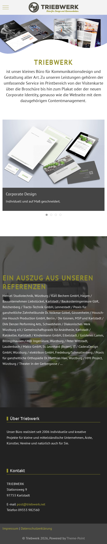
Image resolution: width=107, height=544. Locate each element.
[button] (53, 153)
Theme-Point (75, 538)
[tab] (47, 215)
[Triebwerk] (54, 7)
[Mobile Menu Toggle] (5, 7)
